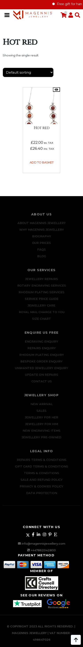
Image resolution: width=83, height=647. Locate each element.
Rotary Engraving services (41, 288)
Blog (41, 259)
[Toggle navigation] (7, 14)
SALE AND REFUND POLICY (42, 482)
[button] (76, 15)
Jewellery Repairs (41, 281)
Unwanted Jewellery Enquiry (41, 370)
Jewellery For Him (41, 426)
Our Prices (41, 245)
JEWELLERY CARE (41, 308)
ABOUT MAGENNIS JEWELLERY (41, 226)
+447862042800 (43, 550)
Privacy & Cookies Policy (41, 489)
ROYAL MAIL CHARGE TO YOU (41, 314)
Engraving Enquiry (41, 344)
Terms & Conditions (41, 476)
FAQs (41, 252)
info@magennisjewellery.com (43, 543)
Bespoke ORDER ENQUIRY (41, 364)
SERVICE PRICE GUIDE (41, 301)
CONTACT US (41, 384)
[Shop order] (28, 72)
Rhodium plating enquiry (41, 357)
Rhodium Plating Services (41, 295)
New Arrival (42, 406)
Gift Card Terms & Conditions (41, 469)
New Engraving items (41, 433)
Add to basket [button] (42, 162)
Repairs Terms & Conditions (41, 462)
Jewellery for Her (41, 420)
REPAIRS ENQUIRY (41, 350)
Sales (41, 413)
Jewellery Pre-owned (41, 440)
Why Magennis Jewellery (41, 232)
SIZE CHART (41, 321)
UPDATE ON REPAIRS (41, 377)
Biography (41, 239)
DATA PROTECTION (41, 496)
